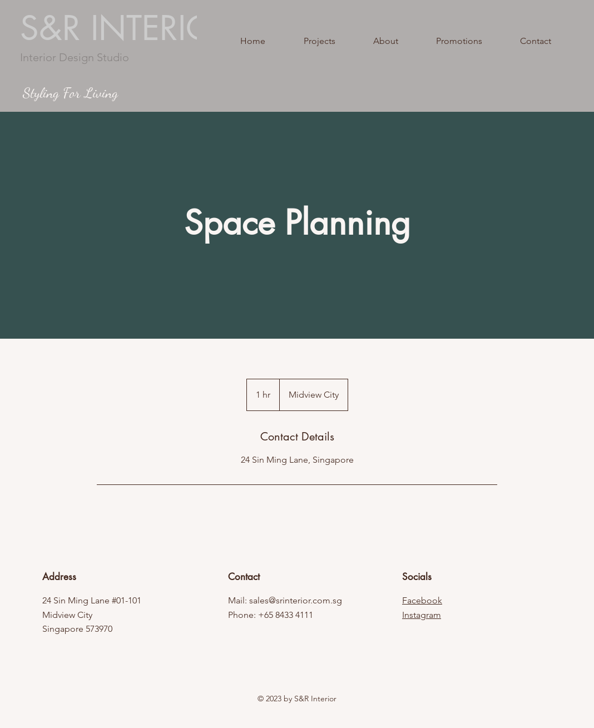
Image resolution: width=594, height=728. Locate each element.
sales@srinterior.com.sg (295, 600)
